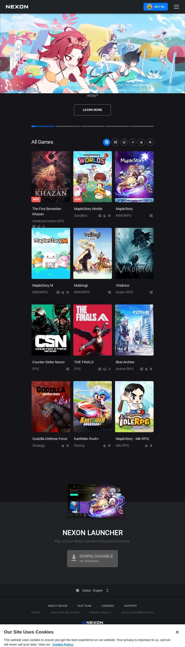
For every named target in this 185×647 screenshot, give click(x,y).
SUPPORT (130, 605)
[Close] (177, 635)
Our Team (84, 605)
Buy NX (159, 6)
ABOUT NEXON (57, 605)
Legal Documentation (137, 612)
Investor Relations (65, 612)
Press (35, 612)
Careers (107, 605)
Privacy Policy (100, 612)
